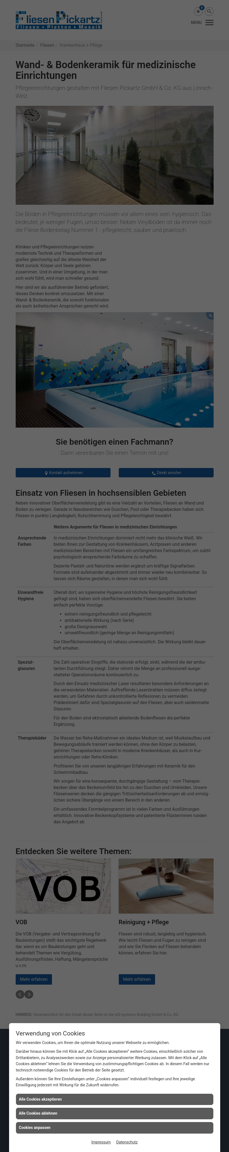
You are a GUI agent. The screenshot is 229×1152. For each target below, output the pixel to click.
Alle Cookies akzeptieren (40, 1099)
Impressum (101, 1142)
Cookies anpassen (35, 1127)
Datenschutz (127, 1142)
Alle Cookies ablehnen (38, 1113)
